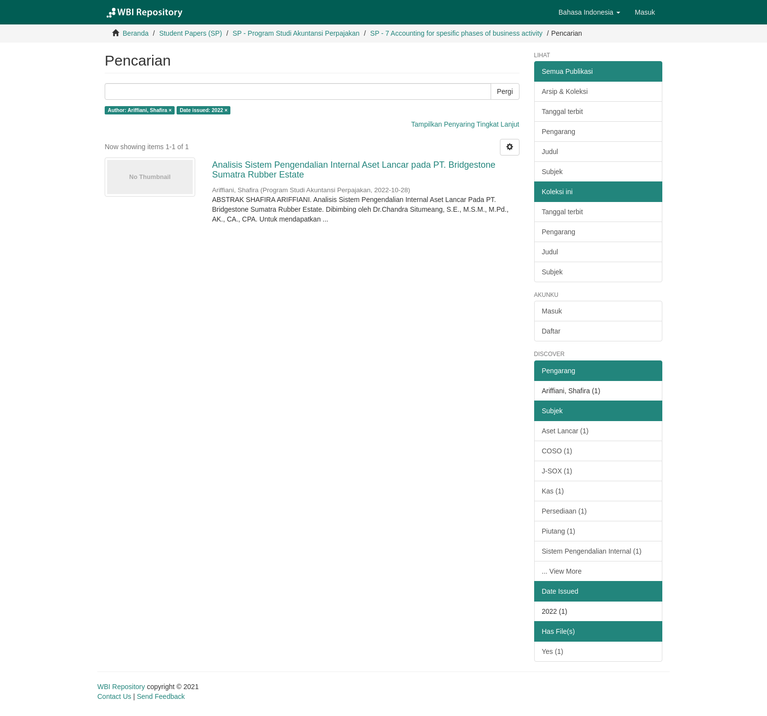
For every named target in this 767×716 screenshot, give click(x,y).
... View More (562, 571)
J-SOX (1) (557, 471)
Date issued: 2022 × (203, 110)
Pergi (505, 91)
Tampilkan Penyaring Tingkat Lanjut (465, 124)
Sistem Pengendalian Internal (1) (592, 551)
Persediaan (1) (564, 511)
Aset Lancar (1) (565, 431)
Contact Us (114, 696)
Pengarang (559, 131)
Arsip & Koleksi (565, 91)
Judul (550, 152)
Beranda (136, 33)
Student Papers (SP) (190, 33)
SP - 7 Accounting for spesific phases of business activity (456, 33)
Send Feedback (161, 696)
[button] (589, 12)
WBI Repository (121, 687)
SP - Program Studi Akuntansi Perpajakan (296, 33)
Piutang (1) (558, 531)
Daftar (551, 331)
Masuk (552, 311)
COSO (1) (557, 451)
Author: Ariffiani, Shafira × (140, 110)
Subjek (552, 172)
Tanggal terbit (562, 111)
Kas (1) (553, 491)
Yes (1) (553, 651)
